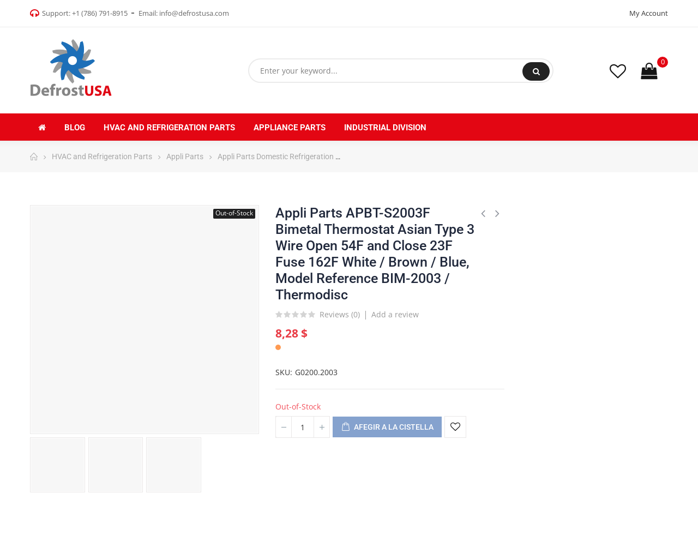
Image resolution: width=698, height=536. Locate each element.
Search (536, 71)
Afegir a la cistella (387, 427)
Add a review (395, 314)
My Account (648, 13)
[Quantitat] (302, 427)
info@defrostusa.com (194, 13)
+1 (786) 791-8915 (100, 13)
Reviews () (340, 315)
